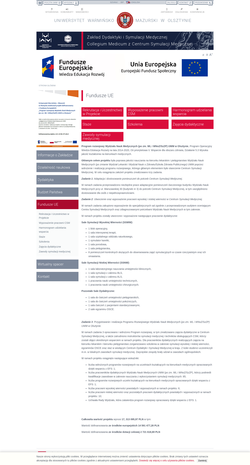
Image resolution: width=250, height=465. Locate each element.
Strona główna (47, 85)
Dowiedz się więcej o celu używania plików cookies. (167, 460)
